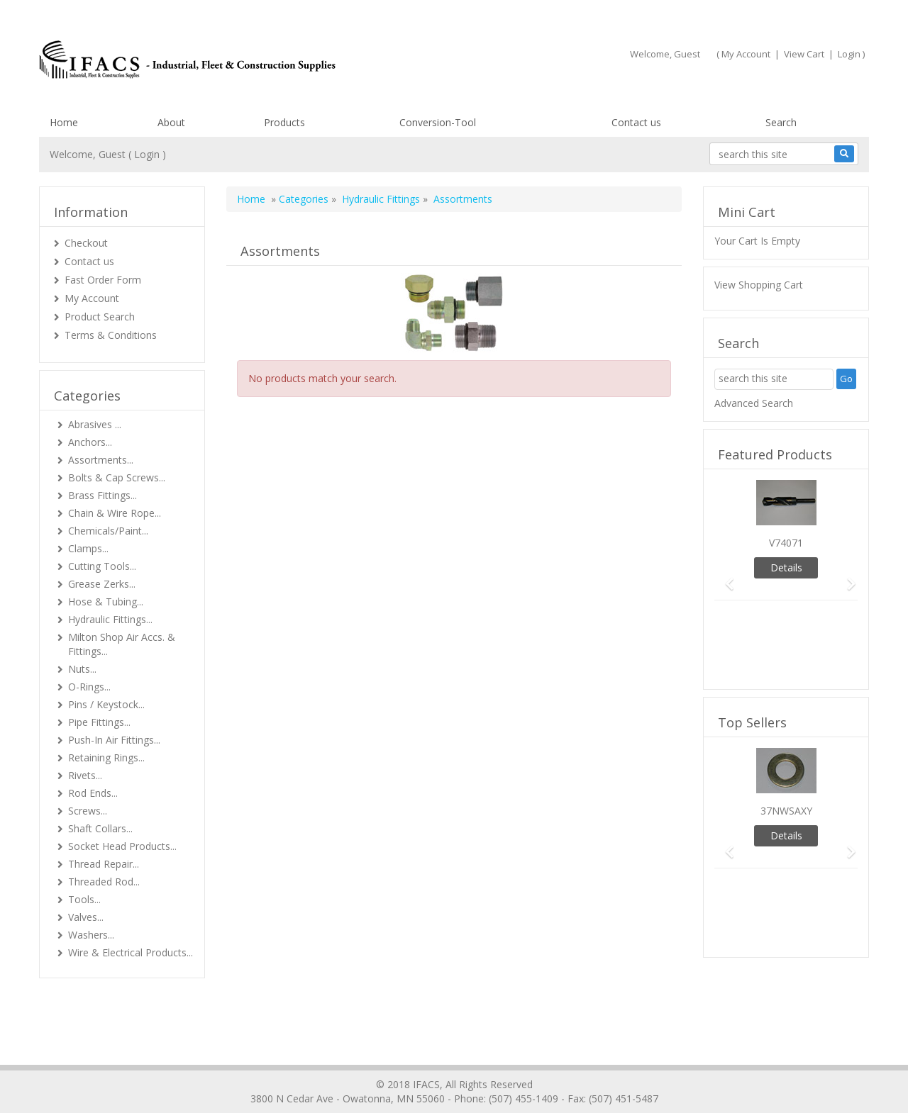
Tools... (84, 899)
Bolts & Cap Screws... (116, 477)
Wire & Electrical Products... (130, 952)
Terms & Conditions (111, 335)
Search (781, 122)
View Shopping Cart (758, 284)
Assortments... (100, 459)
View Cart (804, 53)
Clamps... (88, 548)
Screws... (87, 810)
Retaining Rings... (106, 757)
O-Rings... (89, 686)
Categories (303, 199)
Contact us (636, 122)
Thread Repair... (103, 864)
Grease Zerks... (101, 584)
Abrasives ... (94, 424)
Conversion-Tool (437, 122)
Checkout (86, 243)
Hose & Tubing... (105, 601)
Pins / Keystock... (106, 704)
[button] (725, 577)
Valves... (86, 917)
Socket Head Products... (122, 846)
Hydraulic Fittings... (110, 619)
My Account (745, 53)
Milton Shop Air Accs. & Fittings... (121, 644)
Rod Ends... (93, 793)
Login (849, 53)
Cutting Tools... (102, 566)
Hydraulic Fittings (381, 199)
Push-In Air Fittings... (114, 739)
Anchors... (90, 442)
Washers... (91, 934)
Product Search (100, 316)
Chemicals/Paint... (108, 530)
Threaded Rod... (104, 881)
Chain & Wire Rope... (114, 513)
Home (64, 122)
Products (284, 122)
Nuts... (82, 669)
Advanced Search (753, 403)
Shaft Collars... (100, 828)
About (171, 122)
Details (786, 567)
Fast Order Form (103, 279)
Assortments (462, 199)
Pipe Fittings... (99, 722)
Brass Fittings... (102, 495)
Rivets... (85, 775)
